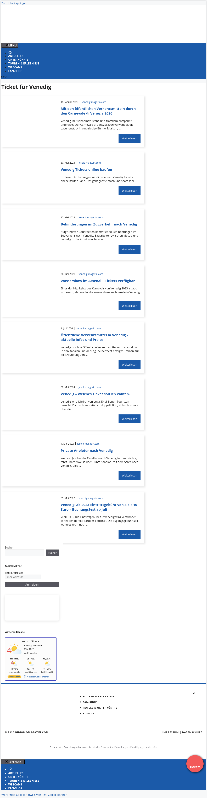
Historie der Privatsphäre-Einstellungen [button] (108, 747)
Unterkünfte (18, 60)
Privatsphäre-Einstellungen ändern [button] (68, 747)
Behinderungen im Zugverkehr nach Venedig (99, 224)
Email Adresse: (14, 573)
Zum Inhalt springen (14, 3)
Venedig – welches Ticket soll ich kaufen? (95, 394)
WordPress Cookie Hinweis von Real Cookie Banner (34, 795)
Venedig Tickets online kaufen (86, 169)
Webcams (15, 67)
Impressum (170, 732)
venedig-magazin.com (94, 102)
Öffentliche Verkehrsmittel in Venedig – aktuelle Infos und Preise (94, 337)
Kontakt (89, 713)
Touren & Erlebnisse (23, 63)
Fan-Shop (15, 71)
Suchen (9, 547)
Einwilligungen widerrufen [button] (143, 747)
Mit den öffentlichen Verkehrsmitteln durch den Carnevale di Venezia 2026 (98, 111)
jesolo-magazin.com (90, 162)
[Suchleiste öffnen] (4, 77)
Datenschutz (192, 732)
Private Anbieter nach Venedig (87, 450)
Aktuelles (15, 56)
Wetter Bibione (31, 641)
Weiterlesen (129, 138)
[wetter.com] (14, 677)
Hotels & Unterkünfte (100, 707)
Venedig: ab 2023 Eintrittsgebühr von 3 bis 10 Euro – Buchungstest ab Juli (99, 507)
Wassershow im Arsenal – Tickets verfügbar (98, 280)
